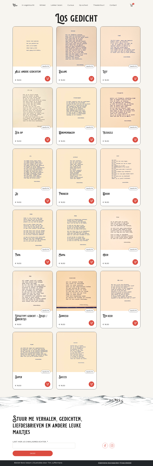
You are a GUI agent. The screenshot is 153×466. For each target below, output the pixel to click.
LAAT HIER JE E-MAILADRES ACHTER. (30, 442)
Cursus (71, 5)
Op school (83, 5)
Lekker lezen (56, 5)
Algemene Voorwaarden (108, 463)
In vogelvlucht (28, 5)
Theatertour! (98, 5)
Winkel (42, 5)
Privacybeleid (125, 463)
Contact (113, 5)
